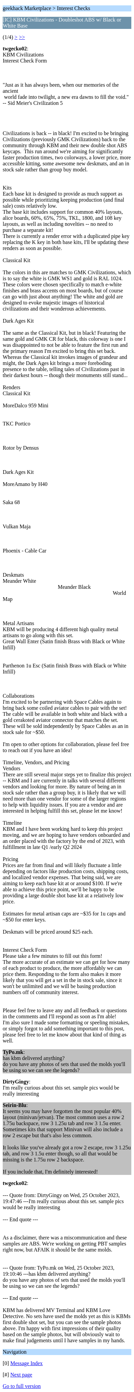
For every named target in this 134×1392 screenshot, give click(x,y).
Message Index (26, 1363)
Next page (21, 1375)
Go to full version (22, 1386)
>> (22, 37)
